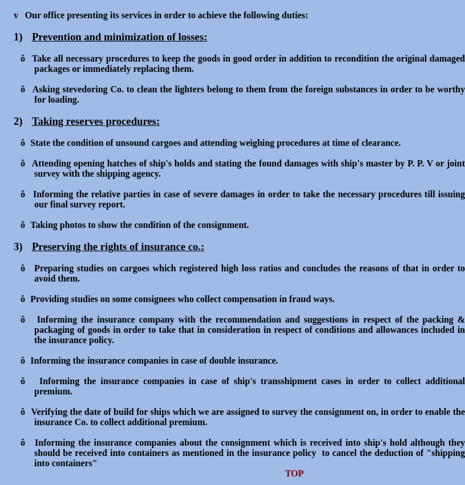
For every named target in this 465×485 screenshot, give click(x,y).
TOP (294, 473)
